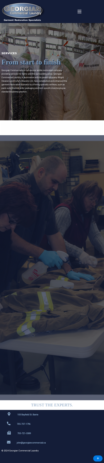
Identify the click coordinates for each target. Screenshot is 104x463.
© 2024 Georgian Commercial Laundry (20, 450)
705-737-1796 (23, 424)
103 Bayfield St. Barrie (27, 414)
